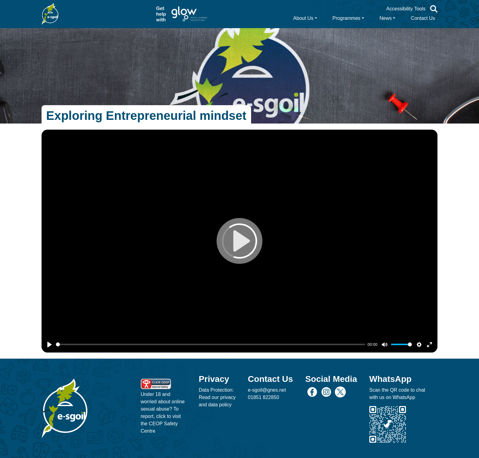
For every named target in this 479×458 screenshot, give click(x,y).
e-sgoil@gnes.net (267, 390)
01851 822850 (263, 397)
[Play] (49, 344)
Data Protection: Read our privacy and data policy (217, 397)
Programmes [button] (346, 18)
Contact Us (423, 18)
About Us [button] (303, 18)
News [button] (385, 18)
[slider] (210, 344)
